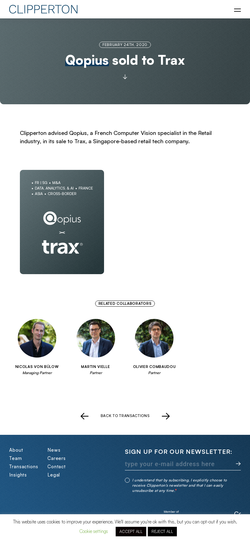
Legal (53, 475)
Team (15, 458)
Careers (56, 458)
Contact (56, 466)
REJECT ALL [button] (162, 531)
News (54, 450)
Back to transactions (125, 416)
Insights (18, 475)
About (16, 450)
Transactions (23, 466)
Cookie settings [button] (93, 531)
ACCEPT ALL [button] (131, 531)
